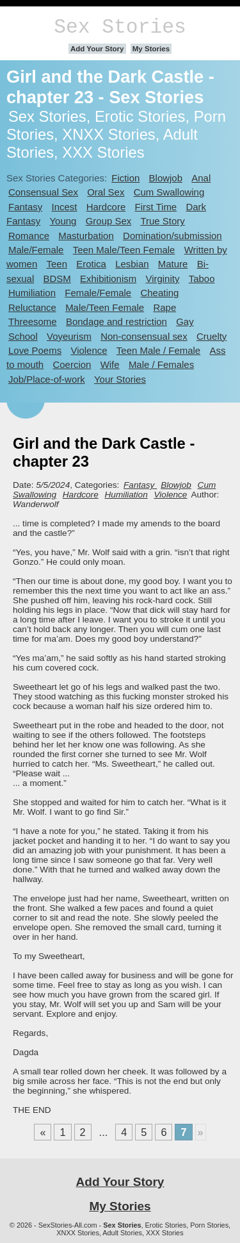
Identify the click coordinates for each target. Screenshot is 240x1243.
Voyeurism (69, 336)
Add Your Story (97, 49)
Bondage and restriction (116, 321)
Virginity (162, 278)
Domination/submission (172, 235)
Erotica (91, 263)
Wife (110, 364)
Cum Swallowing (169, 192)
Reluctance (32, 307)
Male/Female (35, 249)
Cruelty (211, 336)
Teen (57, 263)
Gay (184, 321)
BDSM (57, 278)
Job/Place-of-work (46, 379)
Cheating (159, 292)
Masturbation (85, 235)
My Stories (151, 49)
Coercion (72, 364)
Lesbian (131, 263)
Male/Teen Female (104, 307)
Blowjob (165, 177)
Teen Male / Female (158, 350)
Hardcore (106, 206)
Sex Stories (120, 27)
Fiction (125, 177)
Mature (173, 263)
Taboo (202, 278)
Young (63, 220)
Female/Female (98, 292)
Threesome (32, 321)
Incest (64, 206)
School (23, 336)
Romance (28, 235)
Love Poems (34, 350)
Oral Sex (105, 192)
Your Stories (120, 379)
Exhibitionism (108, 278)
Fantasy (25, 206)
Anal (201, 177)
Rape (164, 307)
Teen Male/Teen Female (124, 249)
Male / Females (161, 364)
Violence (88, 350)
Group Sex (108, 220)
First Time (156, 206)
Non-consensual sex (143, 336)
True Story (163, 220)
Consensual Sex (43, 192)
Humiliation (32, 292)
